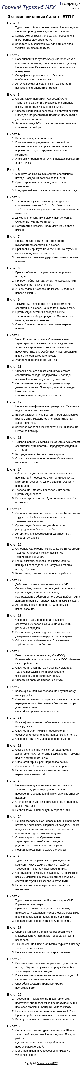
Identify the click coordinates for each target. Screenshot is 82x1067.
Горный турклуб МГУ (47, 1063)
